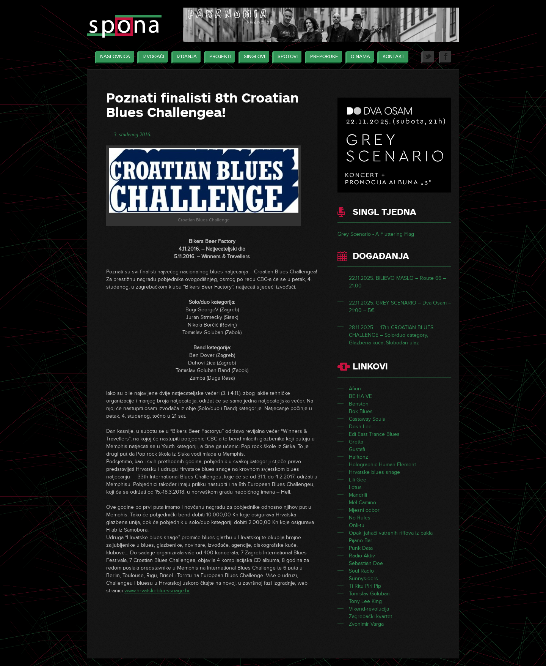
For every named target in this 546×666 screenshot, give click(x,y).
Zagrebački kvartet (370, 616)
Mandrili (358, 495)
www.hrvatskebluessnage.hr (157, 590)
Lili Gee (357, 480)
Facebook (445, 57)
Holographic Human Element (382, 464)
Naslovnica (113, 57)
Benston (359, 404)
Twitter (427, 57)
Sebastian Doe (366, 563)
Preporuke (322, 57)
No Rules (359, 518)
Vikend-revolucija (369, 609)
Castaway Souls (367, 419)
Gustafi (357, 449)
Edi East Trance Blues (374, 434)
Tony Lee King (365, 601)
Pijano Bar (360, 540)
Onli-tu (356, 525)
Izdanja (185, 57)
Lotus (355, 487)
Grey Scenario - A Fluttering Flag (375, 234)
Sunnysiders (363, 578)
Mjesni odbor (364, 510)
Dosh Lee (360, 426)
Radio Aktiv (362, 556)
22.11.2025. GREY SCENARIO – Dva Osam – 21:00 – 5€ (400, 306)
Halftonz (358, 457)
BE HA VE (360, 396)
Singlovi (252, 57)
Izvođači (151, 57)
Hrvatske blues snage (374, 472)
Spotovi (286, 57)
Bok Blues (361, 411)
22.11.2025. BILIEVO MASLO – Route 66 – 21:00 (397, 282)
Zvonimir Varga (366, 624)
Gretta (356, 442)
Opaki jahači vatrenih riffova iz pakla (391, 533)
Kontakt (392, 57)
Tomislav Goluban (369, 594)
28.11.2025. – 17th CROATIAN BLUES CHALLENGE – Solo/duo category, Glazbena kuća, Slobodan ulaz (391, 335)
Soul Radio (361, 571)
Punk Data (361, 548)
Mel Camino (362, 502)
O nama (358, 57)
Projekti (218, 57)
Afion (355, 388)
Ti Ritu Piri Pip (365, 586)
